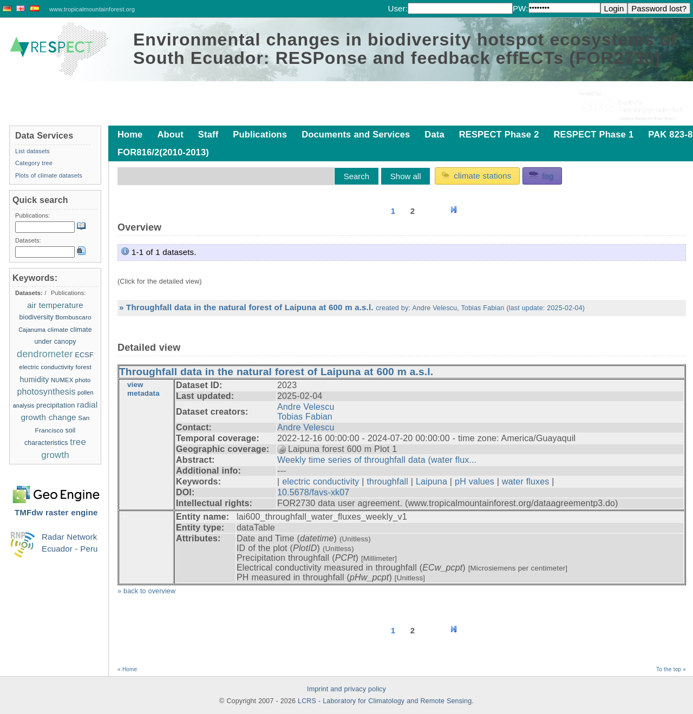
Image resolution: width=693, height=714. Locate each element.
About (170, 134)
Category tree (34, 163)
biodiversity (36, 317)
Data (434, 134)
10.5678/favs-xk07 (313, 492)
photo (83, 380)
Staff (208, 134)
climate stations (476, 175)
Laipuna (431, 481)
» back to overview (146, 591)
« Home (127, 669)
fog (541, 175)
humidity (34, 379)
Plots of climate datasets (48, 175)
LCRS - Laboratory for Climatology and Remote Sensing (385, 701)
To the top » (671, 669)
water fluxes (525, 481)
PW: (520, 8)
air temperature (55, 305)
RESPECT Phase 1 (593, 134)
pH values (474, 481)
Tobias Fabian (304, 416)
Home (129, 134)
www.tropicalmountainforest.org (92, 9)
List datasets (32, 151)
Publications (260, 134)
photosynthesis (46, 391)
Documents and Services (356, 134)
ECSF (84, 355)
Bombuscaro (73, 317)
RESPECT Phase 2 (499, 134)
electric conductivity (320, 481)
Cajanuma (31, 329)
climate (58, 329)
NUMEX (62, 380)
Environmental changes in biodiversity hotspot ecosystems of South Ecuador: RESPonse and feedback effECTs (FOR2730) (405, 49)
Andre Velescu (305, 406)
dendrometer (45, 354)
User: (398, 8)
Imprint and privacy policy (346, 689)
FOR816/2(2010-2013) (163, 152)
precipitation (55, 405)
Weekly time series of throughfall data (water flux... (376, 459)
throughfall (387, 481)
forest (83, 367)
